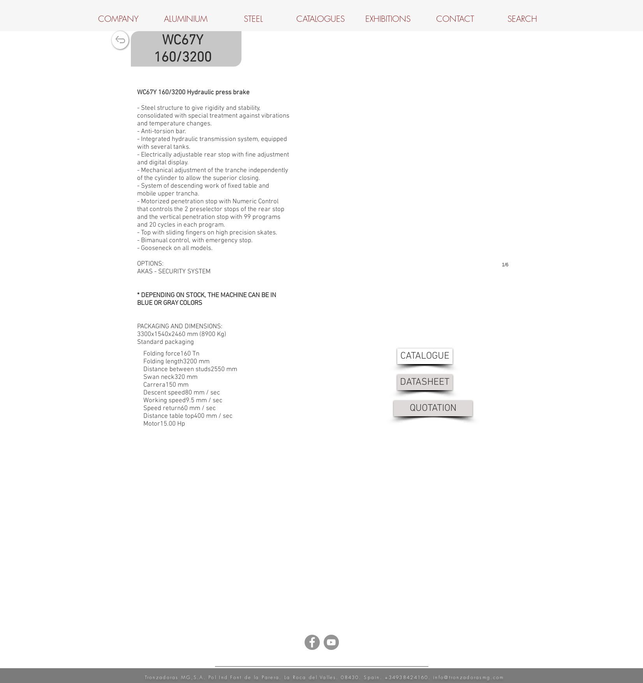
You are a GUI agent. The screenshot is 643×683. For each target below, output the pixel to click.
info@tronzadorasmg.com (468, 677)
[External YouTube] (321, 536)
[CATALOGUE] (425, 356)
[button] (406, 184)
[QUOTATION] (433, 408)
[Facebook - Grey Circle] (312, 642)
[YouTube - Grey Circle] (331, 642)
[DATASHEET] (425, 382)
